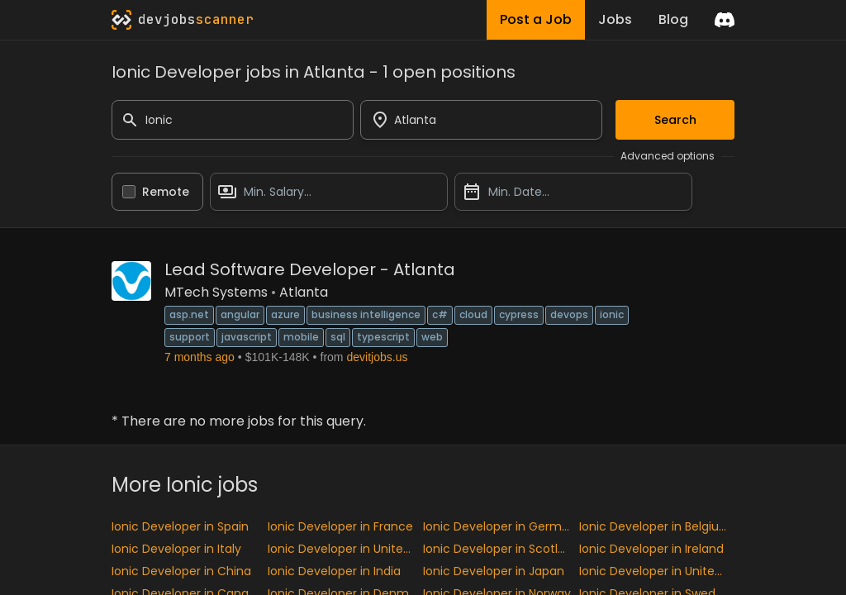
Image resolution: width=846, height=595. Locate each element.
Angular (240, 314)
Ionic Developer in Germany (501, 526)
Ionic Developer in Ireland (651, 548)
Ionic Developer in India (334, 571)
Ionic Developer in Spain (180, 526)
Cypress (519, 314)
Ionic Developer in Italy (176, 548)
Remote (165, 191)
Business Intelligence (366, 314)
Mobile (301, 337)
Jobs (615, 19)
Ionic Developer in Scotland (501, 548)
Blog (673, 19)
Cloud (473, 314)
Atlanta (303, 292)
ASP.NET (189, 314)
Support (189, 337)
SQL (337, 337)
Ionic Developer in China (181, 571)
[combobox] (481, 120)
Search (675, 120)
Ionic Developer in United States (657, 571)
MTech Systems (216, 292)
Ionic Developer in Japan (493, 571)
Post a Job (536, 19)
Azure (285, 314)
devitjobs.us (377, 357)
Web (432, 337)
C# (440, 314)
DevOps (569, 314)
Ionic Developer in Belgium (655, 526)
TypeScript (383, 337)
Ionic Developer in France (340, 526)
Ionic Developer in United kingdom (346, 548)
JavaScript (246, 337)
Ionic (612, 314)
